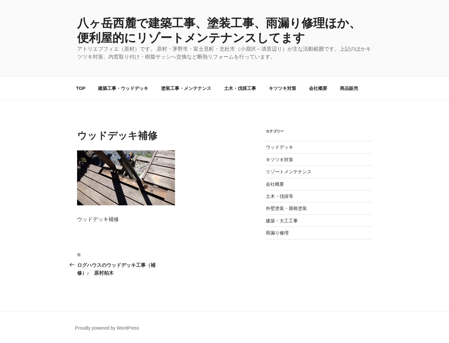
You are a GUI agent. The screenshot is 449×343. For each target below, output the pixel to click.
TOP (81, 88)
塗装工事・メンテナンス (186, 88)
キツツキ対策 (282, 88)
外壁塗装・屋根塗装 (286, 208)
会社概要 (318, 88)
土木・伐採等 (279, 196)
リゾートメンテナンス (289, 171)
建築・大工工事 (282, 220)
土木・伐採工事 (240, 88)
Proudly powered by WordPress (107, 328)
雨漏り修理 (277, 232)
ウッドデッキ (279, 147)
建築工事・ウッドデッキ (123, 88)
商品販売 (349, 88)
